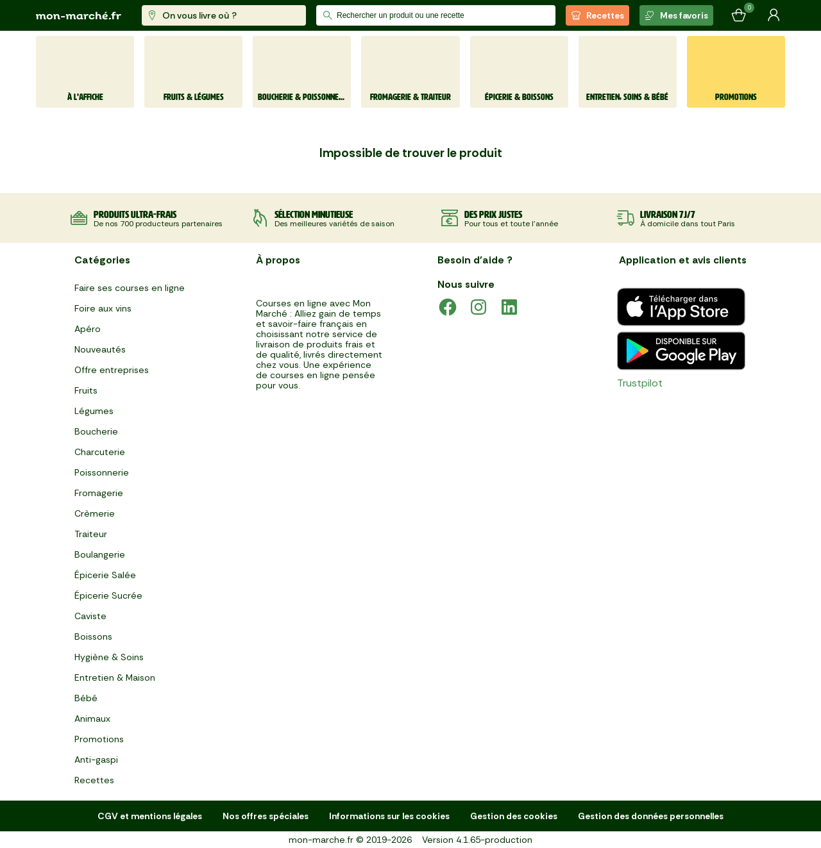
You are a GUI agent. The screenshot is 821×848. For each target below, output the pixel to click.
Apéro (87, 329)
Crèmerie (94, 513)
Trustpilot (640, 383)
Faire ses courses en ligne (129, 288)
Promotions (99, 739)
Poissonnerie (101, 472)
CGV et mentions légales (149, 816)
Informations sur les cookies (389, 816)
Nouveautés (100, 349)
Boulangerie (99, 554)
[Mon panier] (739, 15)
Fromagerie (98, 493)
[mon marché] (78, 16)
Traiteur (90, 534)
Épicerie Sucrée (108, 595)
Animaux (92, 718)
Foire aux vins (102, 308)
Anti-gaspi (96, 759)
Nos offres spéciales (266, 816)
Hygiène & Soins (109, 657)
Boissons (93, 636)
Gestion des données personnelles (651, 816)
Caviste (90, 616)
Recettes (597, 15)
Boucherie (96, 431)
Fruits (85, 390)
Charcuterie (99, 452)
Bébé (85, 698)
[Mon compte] (773, 15)
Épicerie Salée (105, 575)
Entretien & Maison (114, 677)
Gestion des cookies (513, 816)
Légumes (94, 411)
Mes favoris (676, 15)
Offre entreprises (111, 370)
